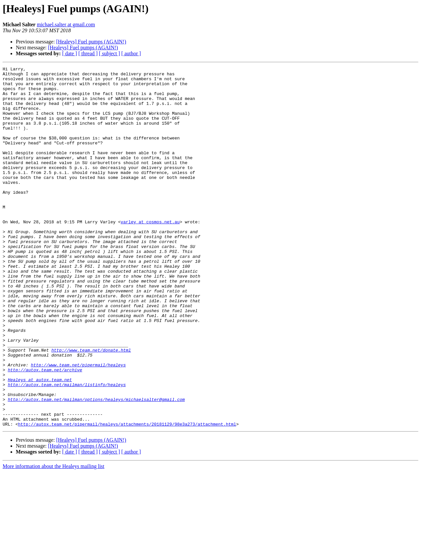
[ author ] (131, 53)
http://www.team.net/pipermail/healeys (78, 425)
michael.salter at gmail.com (66, 24)
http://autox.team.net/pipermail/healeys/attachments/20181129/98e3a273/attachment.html (127, 496)
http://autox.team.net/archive (45, 431)
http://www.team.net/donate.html (91, 407)
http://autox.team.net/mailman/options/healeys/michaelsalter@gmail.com (96, 466)
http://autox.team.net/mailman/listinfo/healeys (67, 449)
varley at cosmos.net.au (150, 253)
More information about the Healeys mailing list (53, 538)
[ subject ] (109, 53)
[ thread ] (88, 53)
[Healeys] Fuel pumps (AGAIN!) (91, 41)
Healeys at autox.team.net (40, 443)
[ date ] (69, 53)
